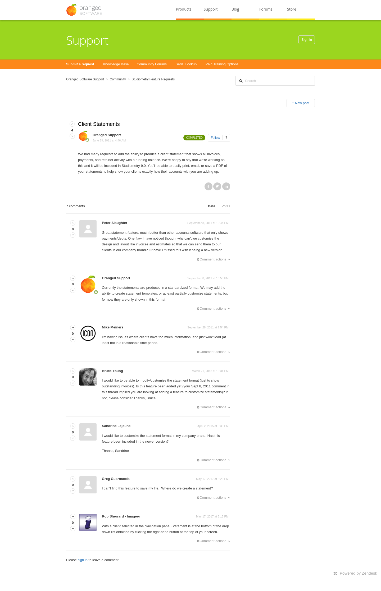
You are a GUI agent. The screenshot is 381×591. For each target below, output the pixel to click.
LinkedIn (226, 186)
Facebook (208, 186)
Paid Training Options (222, 64)
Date (211, 206)
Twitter (217, 186)
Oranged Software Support (85, 79)
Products (183, 9)
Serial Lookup (186, 64)
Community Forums (152, 64)
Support (211, 9)
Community (118, 79)
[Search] (275, 81)
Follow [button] (215, 138)
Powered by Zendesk (358, 573)
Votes (225, 206)
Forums (266, 9)
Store (291, 9)
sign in (83, 560)
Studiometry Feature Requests (153, 79)
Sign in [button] (306, 40)
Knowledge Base (116, 64)
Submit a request (80, 64)
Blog (235, 9)
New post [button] (302, 103)
